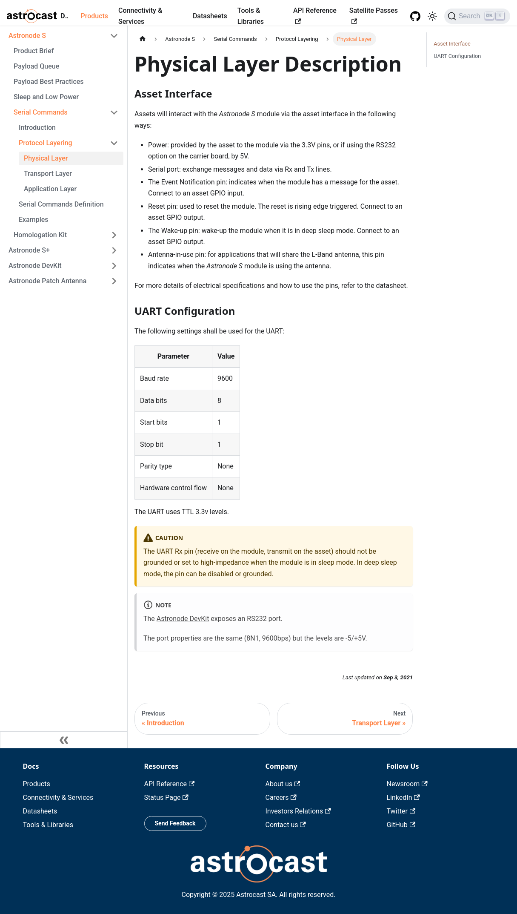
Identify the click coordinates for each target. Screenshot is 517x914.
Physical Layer (46, 158)
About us (283, 784)
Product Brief (34, 51)
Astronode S (27, 36)
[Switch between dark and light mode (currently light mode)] (432, 16)
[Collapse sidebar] (64, 739)
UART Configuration (457, 56)
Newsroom (407, 784)
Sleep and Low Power (46, 97)
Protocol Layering (45, 143)
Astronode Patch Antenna (47, 281)
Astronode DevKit (35, 266)
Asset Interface (452, 43)
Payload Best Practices (49, 82)
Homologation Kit (40, 235)
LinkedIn (403, 797)
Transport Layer (48, 174)
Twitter (401, 811)
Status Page (166, 797)
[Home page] (142, 39)
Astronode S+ (29, 250)
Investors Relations (298, 811)
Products (94, 16)
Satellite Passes (373, 15)
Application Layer (50, 189)
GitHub (401, 825)
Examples (34, 220)
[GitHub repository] (415, 16)
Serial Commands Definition (61, 204)
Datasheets (210, 16)
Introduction (37, 128)
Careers (281, 797)
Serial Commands (41, 112)
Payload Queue (36, 66)
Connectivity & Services (140, 16)
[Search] (477, 16)
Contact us (286, 825)
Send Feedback (175, 823)
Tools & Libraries (250, 16)
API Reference (315, 15)
